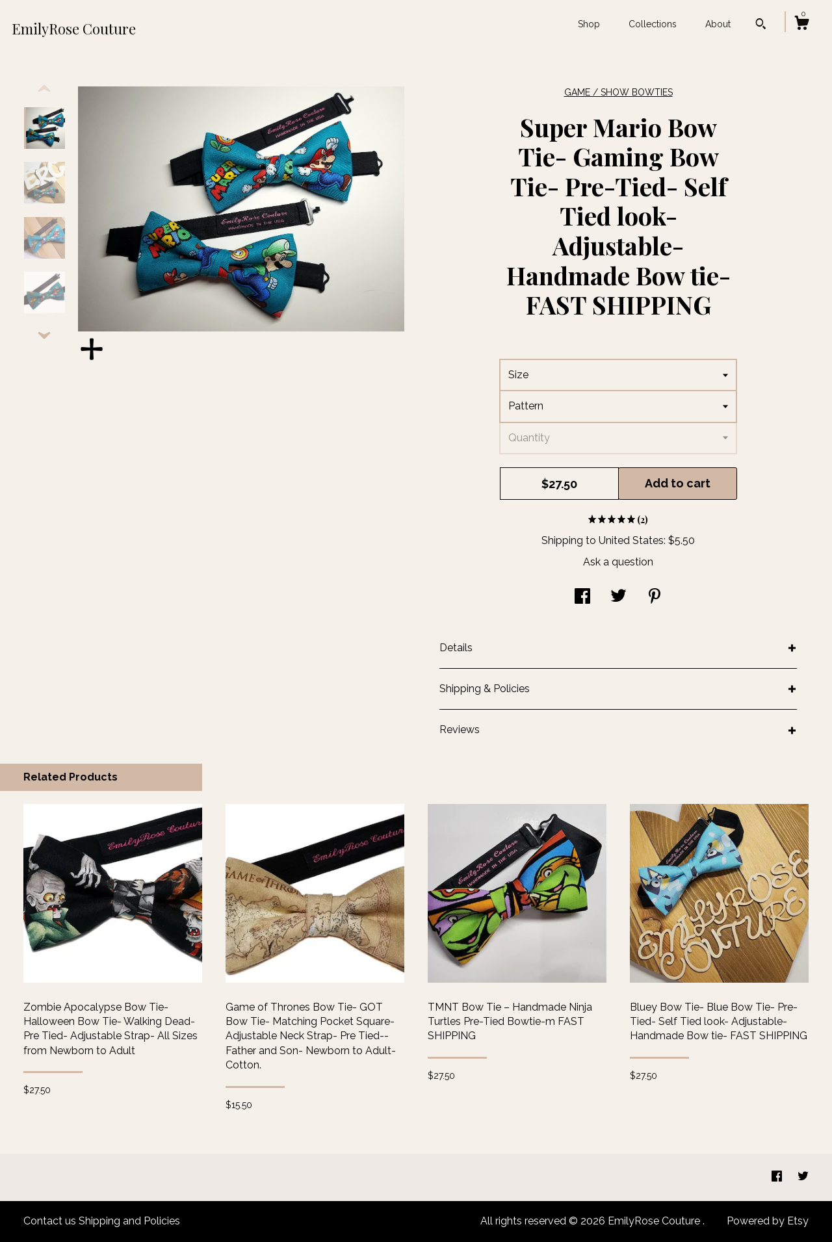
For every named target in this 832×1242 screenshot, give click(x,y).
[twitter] (803, 1177)
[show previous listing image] (44, 89)
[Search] (761, 25)
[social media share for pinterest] (654, 597)
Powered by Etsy (768, 1221)
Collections (653, 24)
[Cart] (801, 24)
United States (631, 540)
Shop (589, 24)
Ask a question (618, 562)
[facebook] (778, 1177)
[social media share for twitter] (618, 597)
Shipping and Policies (129, 1221)
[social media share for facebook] (582, 597)
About (718, 24)
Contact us (49, 1221)
